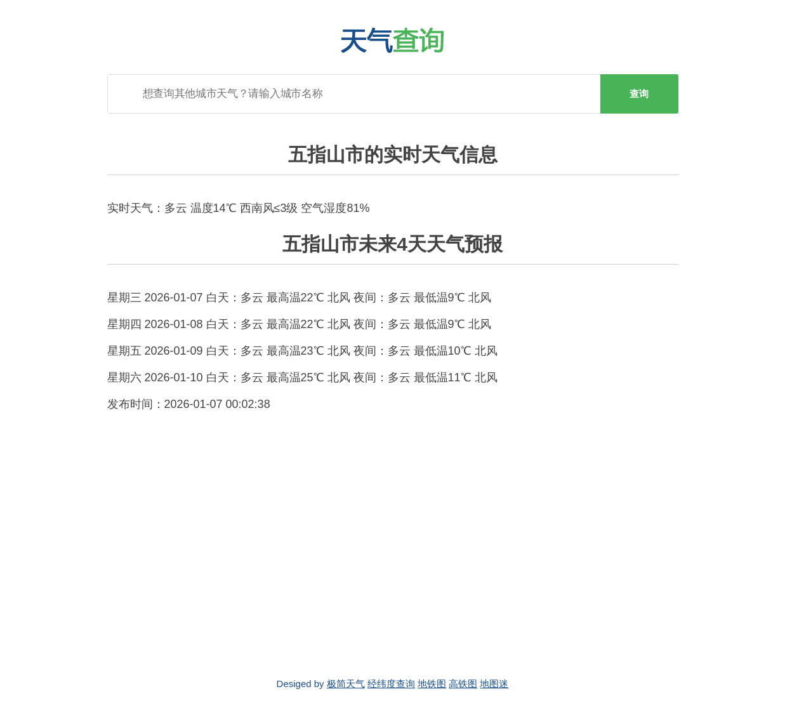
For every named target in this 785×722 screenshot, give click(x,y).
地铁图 (432, 683)
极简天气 (346, 683)
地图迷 (494, 683)
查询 (639, 93)
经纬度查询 (391, 683)
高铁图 (463, 683)
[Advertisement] (393, 545)
